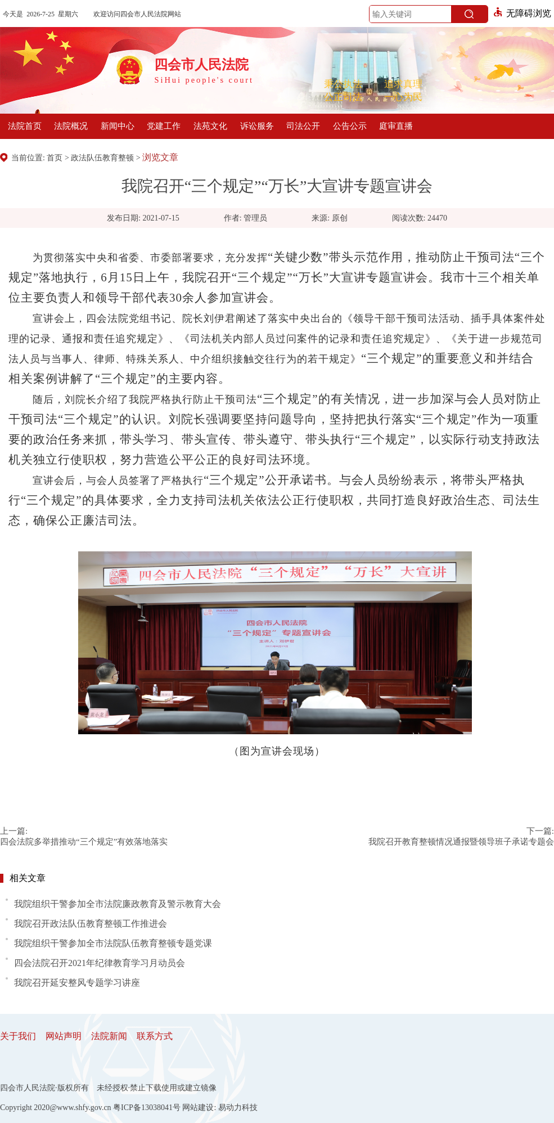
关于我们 (18, 1036)
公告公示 (350, 126)
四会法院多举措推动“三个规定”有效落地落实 (84, 841)
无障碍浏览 (522, 13)
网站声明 (64, 1036)
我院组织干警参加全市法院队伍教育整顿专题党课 (113, 943)
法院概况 (71, 126)
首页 (54, 158)
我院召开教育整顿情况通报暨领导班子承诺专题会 (461, 841)
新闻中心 (117, 126)
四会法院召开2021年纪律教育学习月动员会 (99, 963)
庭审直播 (396, 126)
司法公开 (303, 126)
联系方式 (155, 1036)
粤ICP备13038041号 (147, 1107)
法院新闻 (109, 1036)
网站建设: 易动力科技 (219, 1107)
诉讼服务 (257, 126)
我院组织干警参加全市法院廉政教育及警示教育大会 (117, 904)
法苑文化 (210, 126)
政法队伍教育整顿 (102, 158)
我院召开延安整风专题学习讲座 (77, 982)
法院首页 (25, 126)
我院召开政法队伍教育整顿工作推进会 (90, 923)
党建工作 (164, 126)
